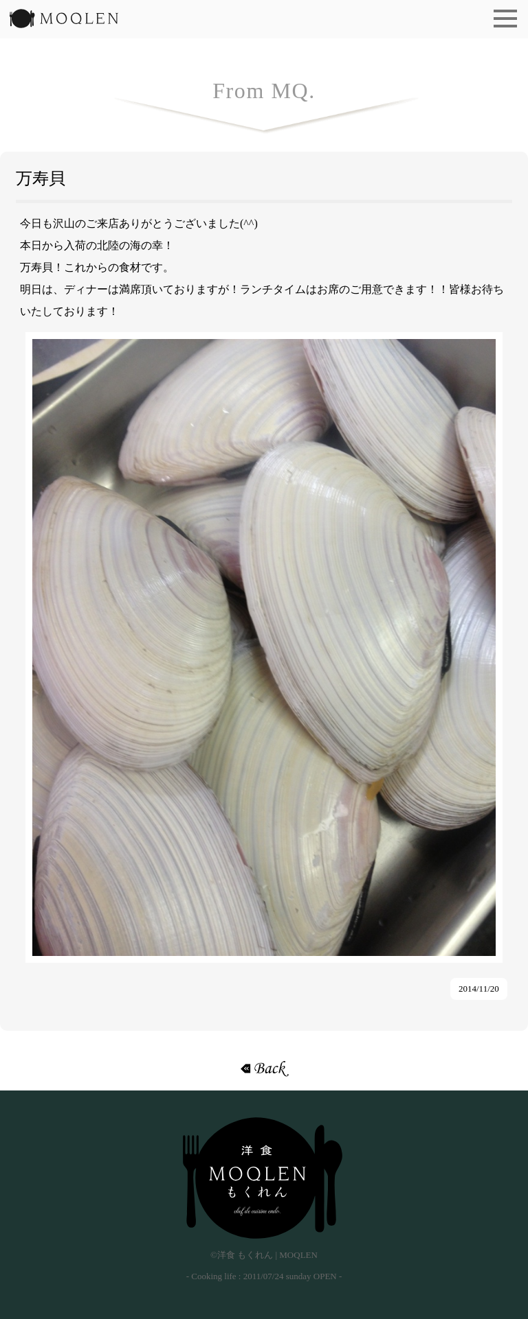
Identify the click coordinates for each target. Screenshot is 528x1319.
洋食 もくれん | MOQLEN (64, 22)
